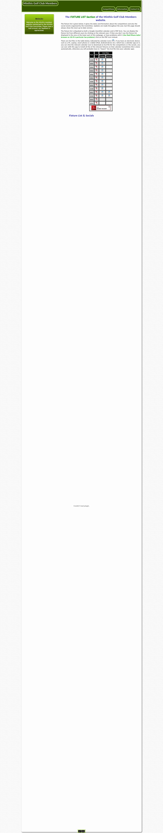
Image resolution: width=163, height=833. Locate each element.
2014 (91, 103)
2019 (91, 85)
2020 (91, 81)
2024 (91, 67)
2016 (91, 96)
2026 (91, 60)
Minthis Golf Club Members (40, 3)
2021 (91, 78)
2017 (91, 92)
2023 (91, 71)
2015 (91, 99)
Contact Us (135, 9)
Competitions (108, 9)
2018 (91, 89)
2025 (91, 63)
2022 (91, 74)
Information (122, 9)
